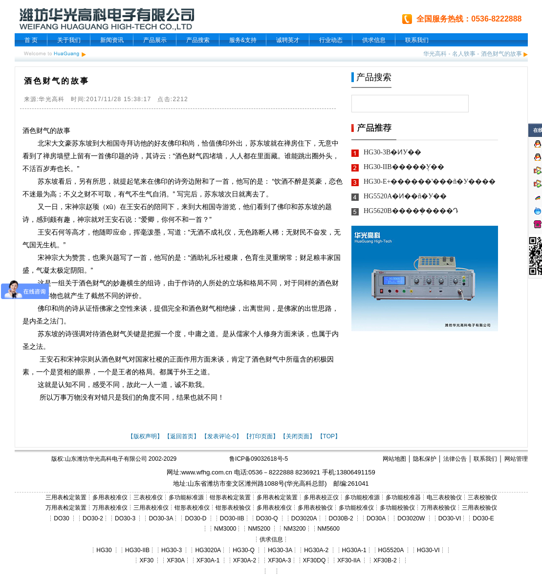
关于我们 (69, 40)
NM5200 (259, 528)
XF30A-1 (207, 560)
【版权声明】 (145, 436)
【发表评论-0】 (221, 436)
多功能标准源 (186, 497)
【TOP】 (329, 436)
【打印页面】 (261, 436)
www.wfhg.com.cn (206, 472)
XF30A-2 (244, 560)
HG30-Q (244, 550)
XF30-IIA (348, 560)
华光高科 (435, 53)
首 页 (31, 40)
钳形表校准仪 (192, 507)
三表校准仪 (148, 497)
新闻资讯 (112, 40)
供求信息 (374, 40)
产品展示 (155, 40)
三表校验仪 (482, 497)
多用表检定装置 (277, 497)
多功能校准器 (403, 497)
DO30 (61, 518)
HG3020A (208, 550)
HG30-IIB (137, 550)
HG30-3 (171, 550)
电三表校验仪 (444, 497)
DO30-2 (93, 518)
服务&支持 (243, 40)
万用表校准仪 (110, 507)
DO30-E (483, 518)
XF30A (176, 560)
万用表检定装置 (66, 507)
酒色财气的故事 (501, 53)
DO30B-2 (341, 518)
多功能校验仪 (397, 507)
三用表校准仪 (151, 507)
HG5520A (391, 550)
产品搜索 (198, 40)
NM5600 (329, 528)
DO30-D (195, 518)
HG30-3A (280, 550)
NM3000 (225, 528)
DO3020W (411, 518)
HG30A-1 (354, 550)
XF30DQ (314, 560)
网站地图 (394, 458)
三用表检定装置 (66, 497)
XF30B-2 (384, 560)
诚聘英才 (288, 40)
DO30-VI (449, 518)
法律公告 (455, 458)
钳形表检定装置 (230, 497)
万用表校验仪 (438, 507)
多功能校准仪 (356, 507)
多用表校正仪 (321, 497)
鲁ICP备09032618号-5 (258, 458)
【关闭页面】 (297, 436)
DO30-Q (267, 518)
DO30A (376, 518)
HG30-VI (428, 550)
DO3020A (304, 518)
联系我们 (417, 40)
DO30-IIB (232, 518)
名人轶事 (464, 53)
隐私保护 (424, 458)
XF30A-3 (279, 560)
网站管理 (516, 458)
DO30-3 (125, 518)
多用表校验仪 (315, 507)
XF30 (146, 560)
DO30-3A (161, 518)
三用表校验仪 (479, 507)
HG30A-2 (316, 550)
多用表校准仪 (110, 497)
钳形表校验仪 (233, 507)
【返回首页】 (181, 436)
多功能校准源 (362, 497)
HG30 (103, 550)
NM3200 (294, 528)
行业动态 (331, 40)
